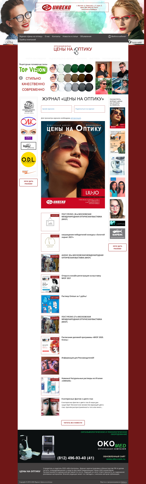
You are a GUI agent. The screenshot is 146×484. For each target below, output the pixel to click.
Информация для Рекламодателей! (78, 358)
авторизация (76, 118)
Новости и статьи (70, 36)
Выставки (95, 58)
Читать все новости (73, 423)
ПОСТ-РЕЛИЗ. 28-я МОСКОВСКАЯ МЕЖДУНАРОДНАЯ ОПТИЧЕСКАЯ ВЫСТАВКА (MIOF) (82, 217)
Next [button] (125, 78)
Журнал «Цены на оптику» (31, 36)
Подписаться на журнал (61, 58)
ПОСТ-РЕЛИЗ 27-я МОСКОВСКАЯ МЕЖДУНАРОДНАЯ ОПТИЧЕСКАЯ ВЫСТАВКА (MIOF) (82, 319)
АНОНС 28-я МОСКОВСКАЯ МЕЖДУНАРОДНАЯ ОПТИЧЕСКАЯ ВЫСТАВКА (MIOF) (82, 256)
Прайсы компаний (27, 39)
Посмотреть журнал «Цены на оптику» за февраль (116, 102)
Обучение (82, 58)
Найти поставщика (36, 58)
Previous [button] (21, 78)
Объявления (85, 36)
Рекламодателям (111, 58)
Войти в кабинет (119, 36)
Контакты (56, 36)
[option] (73, 78)
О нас (47, 36)
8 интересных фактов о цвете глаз (77, 399)
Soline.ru (124, 482)
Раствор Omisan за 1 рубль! (74, 296)
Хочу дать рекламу (28, 182)
